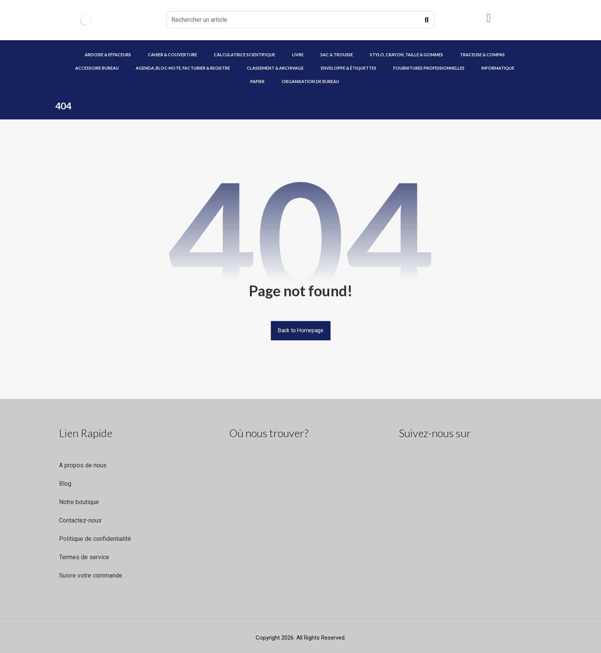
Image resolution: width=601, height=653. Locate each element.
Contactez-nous (80, 520)
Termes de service (84, 557)
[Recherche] (427, 19)
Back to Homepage (300, 330)
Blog (65, 483)
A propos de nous (83, 465)
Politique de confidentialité (95, 538)
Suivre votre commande (90, 575)
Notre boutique (79, 502)
